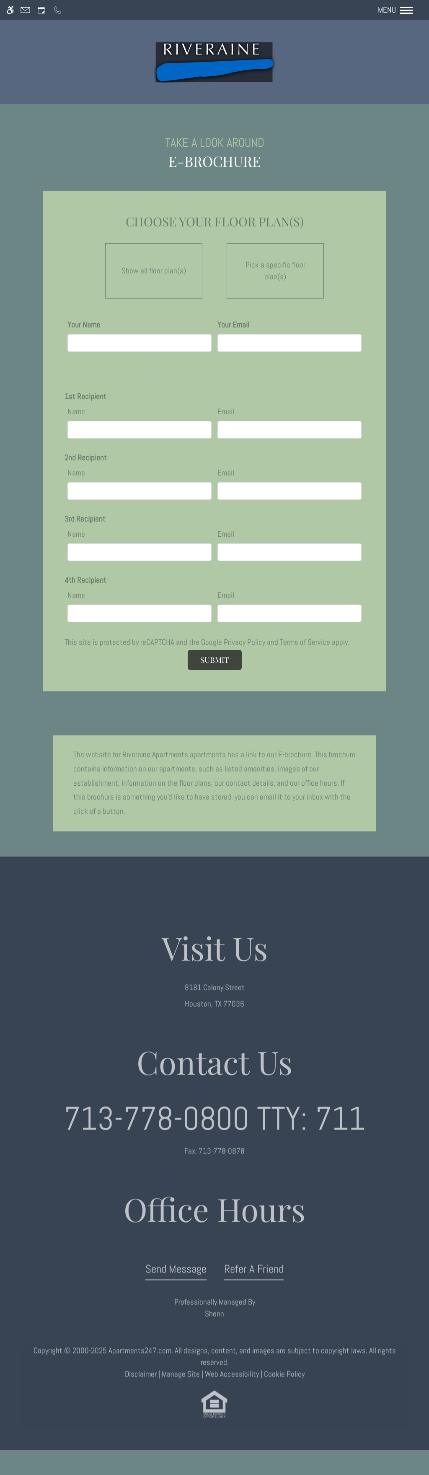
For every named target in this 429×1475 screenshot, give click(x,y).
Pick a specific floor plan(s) (275, 268)
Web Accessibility (232, 1384)
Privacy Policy (244, 642)
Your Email (233, 325)
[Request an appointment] (41, 10)
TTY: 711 (214, 1128)
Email (225, 412)
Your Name (83, 325)
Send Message (176, 1278)
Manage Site (181, 1384)
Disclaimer (141, 1384)
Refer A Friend (254, 1278)
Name (76, 412)
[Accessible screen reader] (10, 10)
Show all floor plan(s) (153, 268)
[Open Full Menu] (399, 10)
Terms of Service (305, 642)
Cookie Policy (284, 1384)
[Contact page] (25, 10)
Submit (214, 659)
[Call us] (57, 10)
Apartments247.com (140, 1360)
